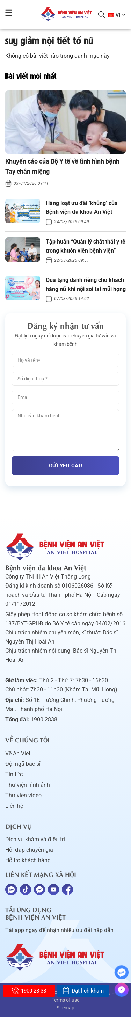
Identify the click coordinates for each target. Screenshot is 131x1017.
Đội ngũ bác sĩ (23, 764)
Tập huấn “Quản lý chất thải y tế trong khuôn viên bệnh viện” (85, 246)
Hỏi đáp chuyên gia (29, 850)
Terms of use (65, 1000)
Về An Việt (17, 753)
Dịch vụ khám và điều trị (35, 839)
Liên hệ (14, 805)
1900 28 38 (29, 990)
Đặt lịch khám (83, 990)
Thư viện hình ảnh (27, 785)
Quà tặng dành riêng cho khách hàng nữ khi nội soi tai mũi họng (86, 284)
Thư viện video (23, 795)
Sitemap (65, 1007)
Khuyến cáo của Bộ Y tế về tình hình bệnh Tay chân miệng (62, 166)
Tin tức (14, 774)
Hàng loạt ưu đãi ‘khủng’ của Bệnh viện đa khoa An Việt (82, 208)
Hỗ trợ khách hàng (28, 860)
